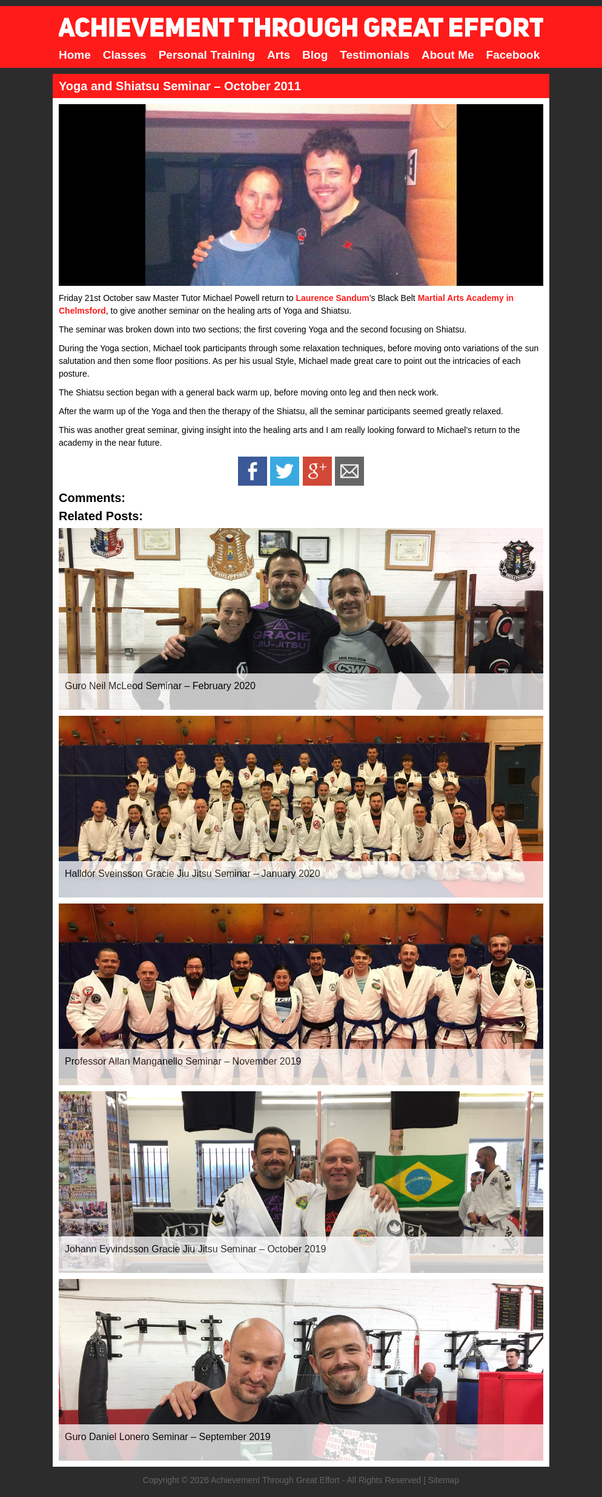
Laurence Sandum (332, 298)
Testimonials (374, 54)
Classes (125, 54)
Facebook (513, 54)
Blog (315, 54)
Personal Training (207, 54)
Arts (278, 54)
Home (75, 54)
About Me (448, 54)
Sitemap (443, 1480)
